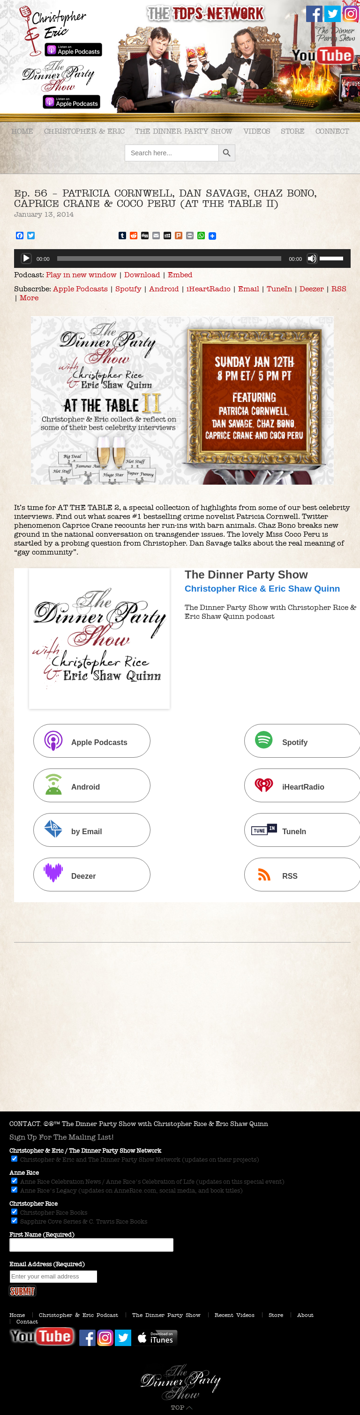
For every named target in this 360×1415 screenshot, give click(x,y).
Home (22, 131)
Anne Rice (24, 1173)
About (305, 1315)
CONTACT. (25, 1124)
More (29, 297)
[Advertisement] (180, 1041)
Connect (332, 131)
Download (142, 274)
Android (164, 288)
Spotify (128, 288)
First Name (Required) (42, 1235)
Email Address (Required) (47, 1264)
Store (293, 131)
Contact (27, 1321)
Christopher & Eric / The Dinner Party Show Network (85, 1151)
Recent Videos (235, 1315)
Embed (180, 274)
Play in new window (81, 274)
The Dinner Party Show (183, 131)
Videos (256, 131)
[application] (182, 258)
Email (248, 288)
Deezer (312, 288)
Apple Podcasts (80, 288)
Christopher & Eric (84, 131)
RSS (338, 288)
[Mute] (312, 258)
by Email (69, 831)
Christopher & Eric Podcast (78, 1315)
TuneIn (279, 288)
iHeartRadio (209, 288)
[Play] (26, 258)
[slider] (169, 258)
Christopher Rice (33, 1204)
